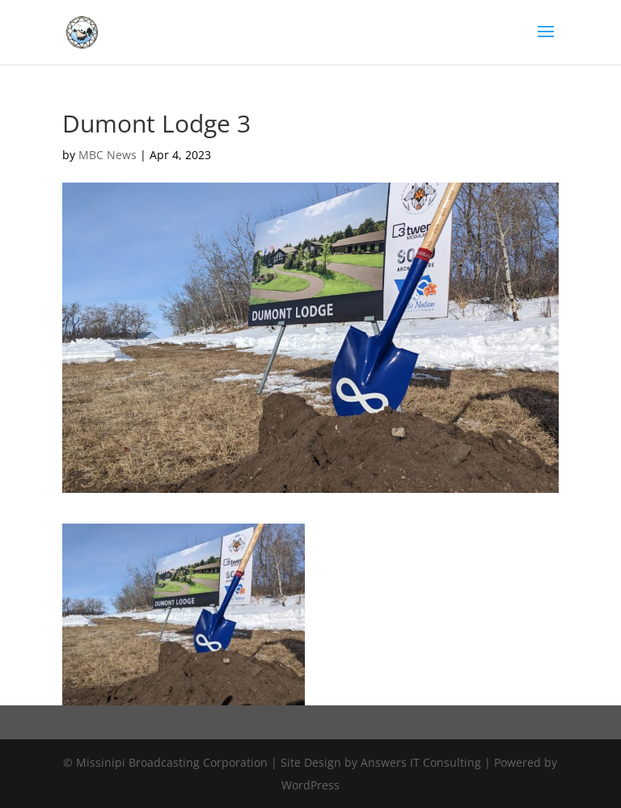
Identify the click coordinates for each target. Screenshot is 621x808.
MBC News (107, 154)
